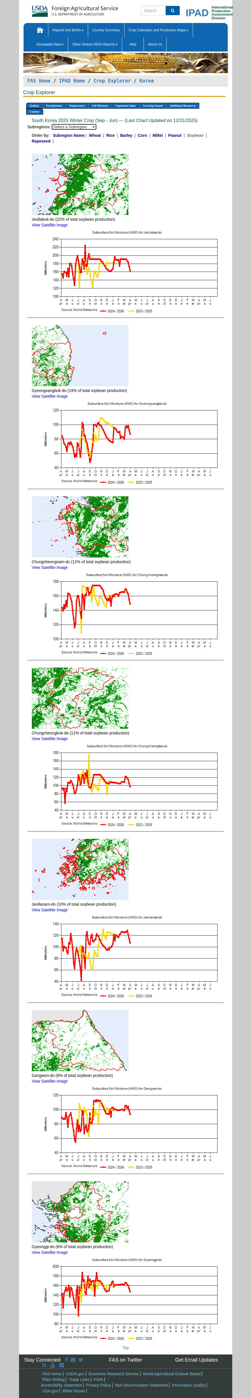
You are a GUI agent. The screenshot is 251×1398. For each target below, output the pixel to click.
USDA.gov (75, 1374)
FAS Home (39, 81)
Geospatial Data (50, 44)
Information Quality (189, 1385)
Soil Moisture (100, 105)
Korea (147, 81)
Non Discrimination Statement (141, 1385)
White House (73, 1391)
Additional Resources (183, 105)
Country (35, 111)
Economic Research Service (114, 1374)
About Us (155, 44)
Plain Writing (53, 1379)
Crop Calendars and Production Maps (159, 30)
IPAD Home (72, 81)
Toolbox (34, 105)
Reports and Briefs (68, 30)
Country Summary (106, 30)
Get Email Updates (196, 1360)
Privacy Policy (98, 1385)
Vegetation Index (125, 105)
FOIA (98, 1379)
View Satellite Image (50, 225)
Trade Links (79, 1379)
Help (132, 44)
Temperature (77, 105)
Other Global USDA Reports (95, 44)
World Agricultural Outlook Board (172, 1374)
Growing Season (153, 105)
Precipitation (54, 105)
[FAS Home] (61, 9)
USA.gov (50, 1391)
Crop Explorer (112, 81)
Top (125, 1347)
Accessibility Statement (61, 1385)
